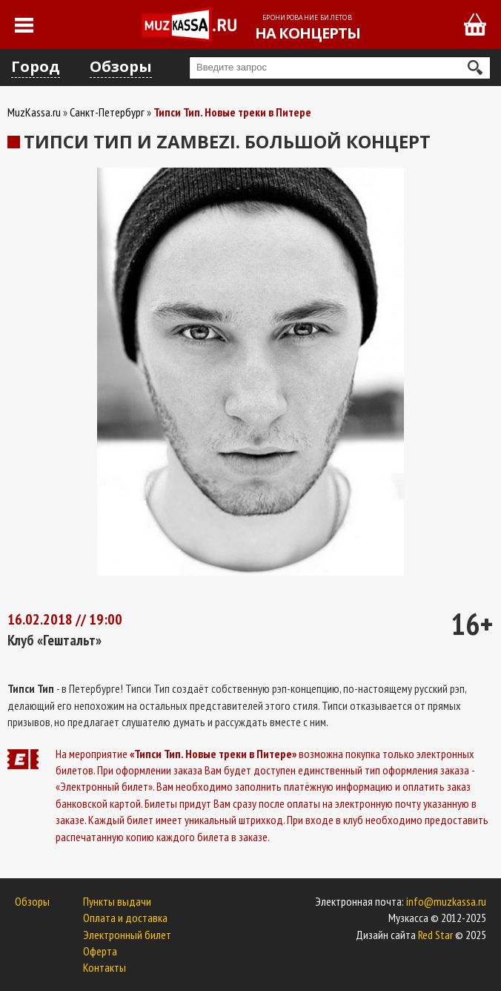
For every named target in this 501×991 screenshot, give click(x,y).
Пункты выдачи (117, 901)
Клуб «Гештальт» (54, 640)
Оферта (100, 951)
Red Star (435, 934)
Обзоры (121, 66)
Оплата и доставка (125, 917)
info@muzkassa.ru (446, 901)
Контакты (104, 967)
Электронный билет (127, 934)
